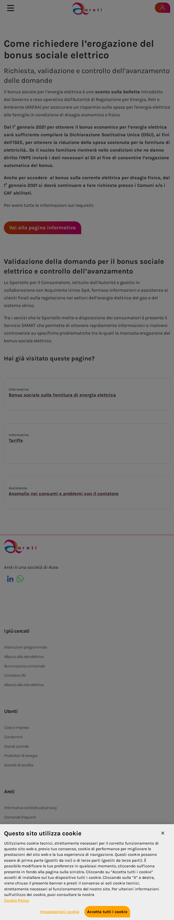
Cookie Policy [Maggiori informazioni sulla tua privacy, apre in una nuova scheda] (16, 904)
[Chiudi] (162, 837)
